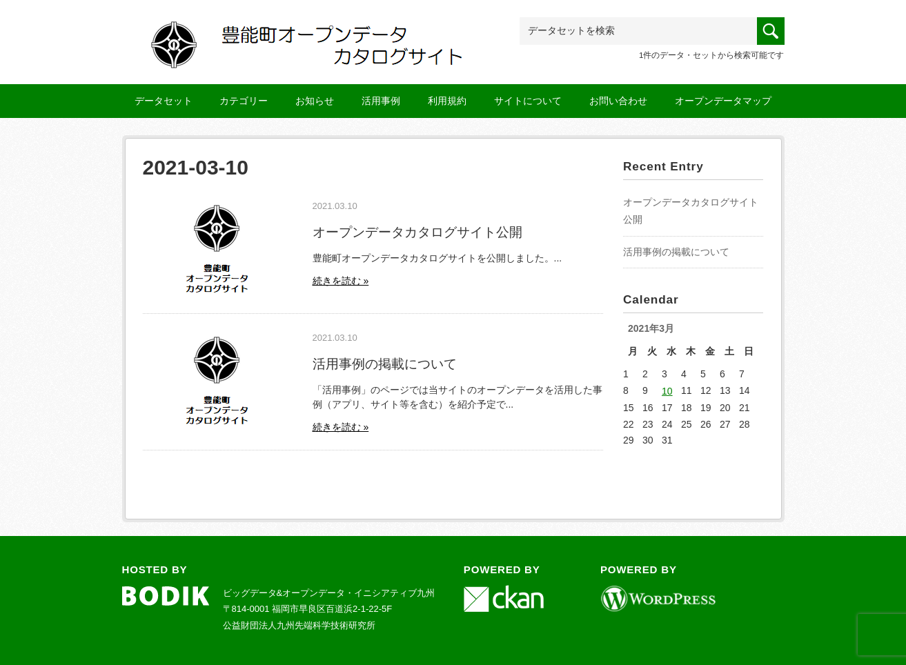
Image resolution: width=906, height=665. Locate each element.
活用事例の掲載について (385, 363)
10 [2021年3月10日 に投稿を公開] (667, 391)
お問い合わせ (618, 100)
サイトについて (528, 100)
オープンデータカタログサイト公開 (417, 231)
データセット (164, 100)
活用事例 (381, 100)
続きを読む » (341, 280)
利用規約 (447, 100)
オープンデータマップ (723, 100)
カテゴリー (243, 100)
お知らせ (314, 100)
